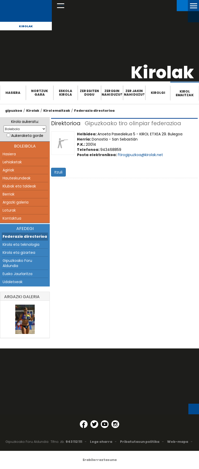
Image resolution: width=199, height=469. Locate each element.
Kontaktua (12, 218)
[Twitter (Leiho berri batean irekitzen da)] (94, 424)
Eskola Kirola (65, 93)
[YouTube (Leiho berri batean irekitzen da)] (105, 424)
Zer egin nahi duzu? (112, 93)
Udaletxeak (13, 281)
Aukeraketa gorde (27, 135)
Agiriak (8, 170)
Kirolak (26, 26)
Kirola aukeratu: (25, 121)
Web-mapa (177, 441)
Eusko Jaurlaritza (17, 273)
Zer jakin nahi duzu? (134, 93)
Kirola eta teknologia (21, 244)
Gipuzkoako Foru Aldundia (17, 263)
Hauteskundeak (17, 178)
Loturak (9, 210)
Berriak (9, 194)
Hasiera (12, 92)
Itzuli (58, 172)
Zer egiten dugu (89, 93)
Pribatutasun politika (139, 441)
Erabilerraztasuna (100, 460)
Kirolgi (158, 92)
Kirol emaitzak (185, 93)
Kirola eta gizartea (19, 252)
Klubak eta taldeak (19, 186)
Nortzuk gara (39, 93)
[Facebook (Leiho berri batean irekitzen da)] (84, 424)
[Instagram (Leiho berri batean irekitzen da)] (115, 424)
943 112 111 (74, 441)
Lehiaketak (12, 162)
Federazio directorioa (94, 110)
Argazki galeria (16, 202)
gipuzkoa (13, 110)
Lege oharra (101, 441)
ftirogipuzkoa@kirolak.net (140, 154)
